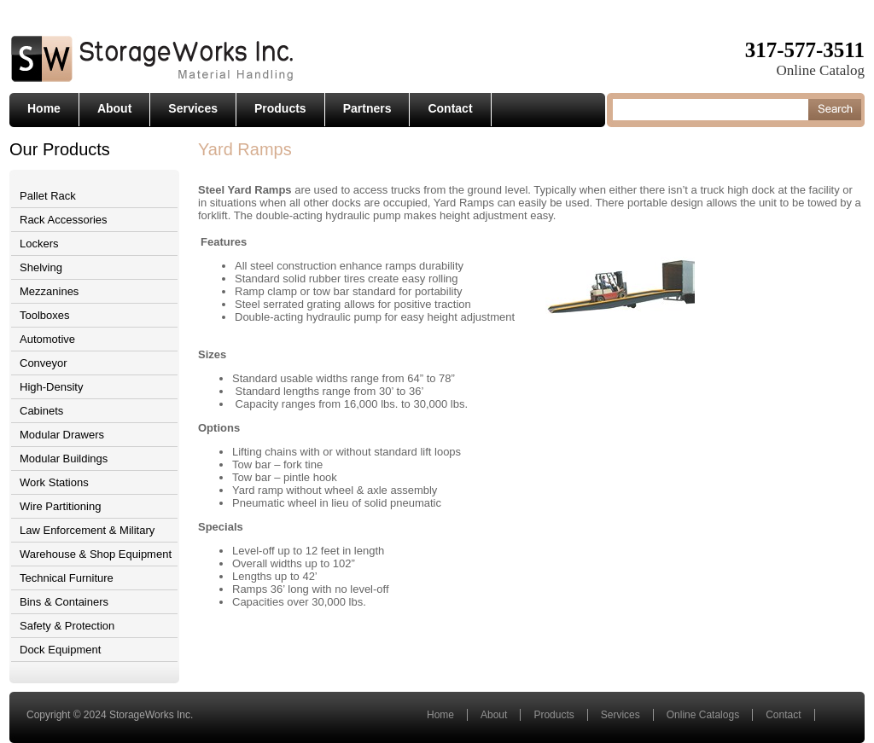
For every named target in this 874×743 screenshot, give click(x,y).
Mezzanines (49, 291)
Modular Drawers (62, 434)
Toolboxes (45, 315)
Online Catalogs (703, 715)
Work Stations (54, 482)
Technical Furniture (67, 578)
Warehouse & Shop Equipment (96, 554)
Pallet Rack (48, 195)
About (114, 108)
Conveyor (43, 363)
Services (193, 108)
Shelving (41, 267)
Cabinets (41, 410)
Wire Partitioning (60, 506)
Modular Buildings (64, 458)
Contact (450, 108)
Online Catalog (821, 70)
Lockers (39, 243)
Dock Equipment (60, 649)
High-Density (51, 386)
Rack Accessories (64, 219)
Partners (367, 108)
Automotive (47, 339)
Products (280, 108)
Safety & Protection (67, 625)
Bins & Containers (64, 601)
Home (44, 108)
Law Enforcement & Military (87, 530)
